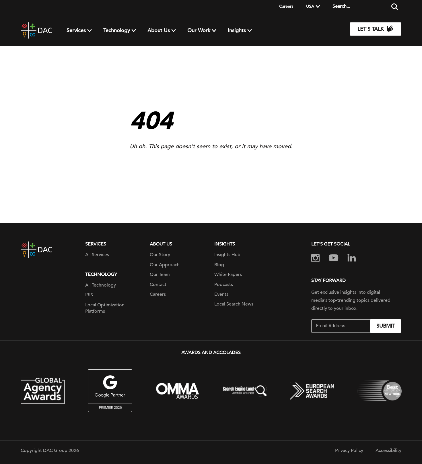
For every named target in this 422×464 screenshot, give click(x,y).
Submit (385, 325)
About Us (158, 30)
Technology (116, 30)
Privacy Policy (349, 450)
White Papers (228, 274)
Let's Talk (375, 29)
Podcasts (223, 284)
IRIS (89, 295)
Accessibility (388, 450)
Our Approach (165, 265)
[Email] (341, 326)
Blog (219, 265)
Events (221, 294)
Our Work (198, 30)
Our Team (160, 274)
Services (76, 30)
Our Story (160, 255)
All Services (97, 255)
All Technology (100, 285)
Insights (237, 30)
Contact (158, 284)
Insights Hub (227, 255)
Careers (286, 6)
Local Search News (233, 304)
